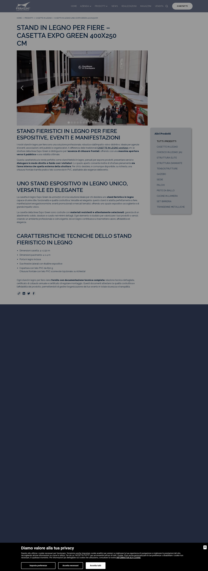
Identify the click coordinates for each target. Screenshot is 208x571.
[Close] (205, 547)
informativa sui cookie (128, 558)
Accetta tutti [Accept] (95, 565)
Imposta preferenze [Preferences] (38, 565)
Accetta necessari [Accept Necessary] (71, 565)
